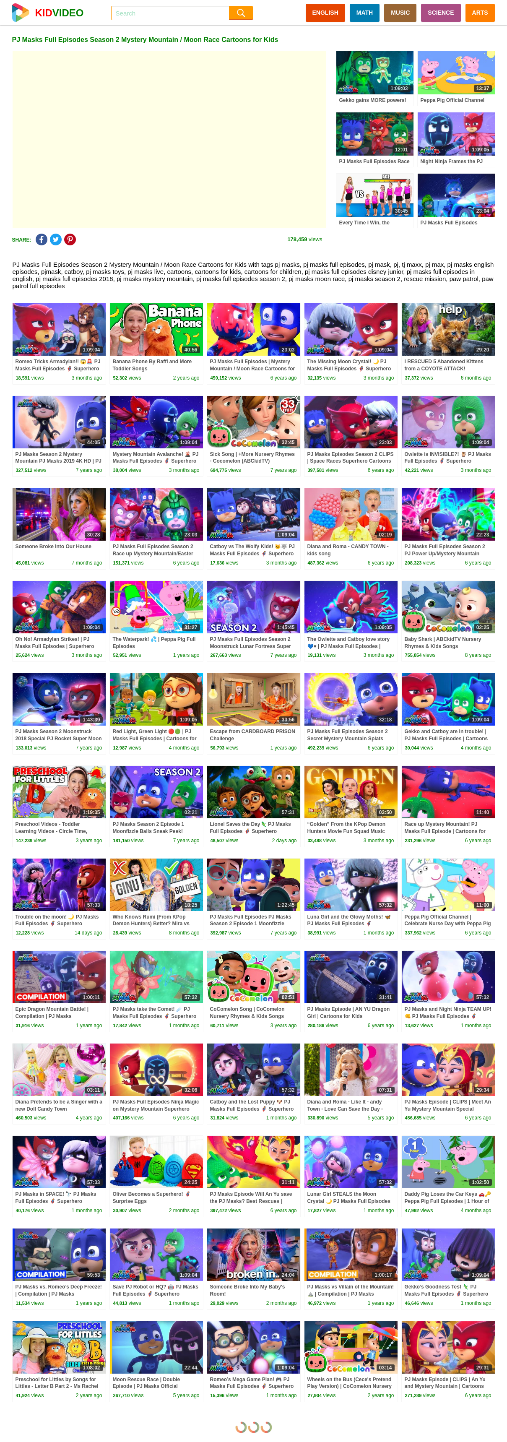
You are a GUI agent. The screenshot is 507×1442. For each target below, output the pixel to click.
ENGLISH (325, 12)
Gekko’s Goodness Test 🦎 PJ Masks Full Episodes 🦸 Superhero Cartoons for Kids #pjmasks (447, 1294)
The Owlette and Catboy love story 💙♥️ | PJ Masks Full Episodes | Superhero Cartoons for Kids (348, 646)
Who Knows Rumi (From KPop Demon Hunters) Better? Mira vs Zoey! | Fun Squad (151, 924)
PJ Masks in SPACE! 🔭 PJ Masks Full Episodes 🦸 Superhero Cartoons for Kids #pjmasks (56, 1201)
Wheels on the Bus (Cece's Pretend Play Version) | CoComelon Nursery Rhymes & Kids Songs (349, 1387)
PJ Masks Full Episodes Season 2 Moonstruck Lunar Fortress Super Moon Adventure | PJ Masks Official (252, 646)
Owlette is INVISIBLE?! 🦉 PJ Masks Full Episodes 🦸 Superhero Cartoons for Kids (448, 461)
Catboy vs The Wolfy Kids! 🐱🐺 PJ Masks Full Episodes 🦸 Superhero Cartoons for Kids (252, 554)
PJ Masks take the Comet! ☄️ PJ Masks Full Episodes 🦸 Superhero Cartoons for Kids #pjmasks (155, 1016)
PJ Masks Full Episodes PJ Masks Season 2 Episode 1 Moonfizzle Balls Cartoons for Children (250, 924)
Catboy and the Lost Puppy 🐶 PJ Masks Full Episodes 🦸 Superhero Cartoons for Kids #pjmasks (252, 1109)
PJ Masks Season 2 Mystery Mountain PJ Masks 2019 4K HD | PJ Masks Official (58, 461)
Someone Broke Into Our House (53, 546)
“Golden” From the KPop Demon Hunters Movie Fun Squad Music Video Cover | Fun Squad (346, 831)
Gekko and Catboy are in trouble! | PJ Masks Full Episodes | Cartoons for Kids (446, 739)
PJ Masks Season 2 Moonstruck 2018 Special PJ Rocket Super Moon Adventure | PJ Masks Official (59, 739)
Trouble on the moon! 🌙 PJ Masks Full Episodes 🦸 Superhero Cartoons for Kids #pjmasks (57, 924)
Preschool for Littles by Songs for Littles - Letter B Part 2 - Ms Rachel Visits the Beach (57, 1387)
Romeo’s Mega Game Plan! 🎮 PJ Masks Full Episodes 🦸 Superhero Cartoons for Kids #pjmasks (252, 1387)
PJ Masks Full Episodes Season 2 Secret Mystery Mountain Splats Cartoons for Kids (347, 739)
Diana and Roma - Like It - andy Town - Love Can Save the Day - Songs (345, 1109)
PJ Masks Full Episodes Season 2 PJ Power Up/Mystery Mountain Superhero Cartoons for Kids (445, 554)
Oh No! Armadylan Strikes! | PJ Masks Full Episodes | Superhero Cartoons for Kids (55, 646)
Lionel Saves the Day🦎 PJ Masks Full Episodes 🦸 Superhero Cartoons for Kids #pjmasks (250, 831)
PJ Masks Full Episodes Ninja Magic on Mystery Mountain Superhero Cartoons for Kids (156, 1109)
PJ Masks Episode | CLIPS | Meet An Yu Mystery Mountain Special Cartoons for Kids (448, 1109)
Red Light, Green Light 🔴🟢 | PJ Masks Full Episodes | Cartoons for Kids (155, 739)
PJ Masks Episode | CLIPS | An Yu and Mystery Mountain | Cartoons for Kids (445, 1387)
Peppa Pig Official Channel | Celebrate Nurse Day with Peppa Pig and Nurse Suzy (448, 924)
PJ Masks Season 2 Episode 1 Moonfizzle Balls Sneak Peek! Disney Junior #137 (149, 831)
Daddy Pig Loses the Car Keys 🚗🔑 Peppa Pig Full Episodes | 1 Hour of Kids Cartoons (448, 1201)
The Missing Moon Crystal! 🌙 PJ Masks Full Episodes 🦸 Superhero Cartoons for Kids (349, 369)
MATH (364, 12)
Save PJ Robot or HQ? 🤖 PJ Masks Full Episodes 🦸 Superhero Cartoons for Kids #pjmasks (155, 1294)
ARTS (480, 12)
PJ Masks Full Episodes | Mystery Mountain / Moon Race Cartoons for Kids (252, 369)
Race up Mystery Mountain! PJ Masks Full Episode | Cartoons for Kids (445, 831)
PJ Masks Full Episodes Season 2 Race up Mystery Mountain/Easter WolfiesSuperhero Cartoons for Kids (156, 554)
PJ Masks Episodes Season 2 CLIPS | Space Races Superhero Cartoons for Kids (350, 461)
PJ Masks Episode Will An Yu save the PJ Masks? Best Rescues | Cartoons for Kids (251, 1201)
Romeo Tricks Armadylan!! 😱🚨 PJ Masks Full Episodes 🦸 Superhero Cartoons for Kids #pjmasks (58, 369)
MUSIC (400, 12)
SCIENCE (441, 12)
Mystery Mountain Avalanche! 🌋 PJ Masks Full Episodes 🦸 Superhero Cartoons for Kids (156, 461)
